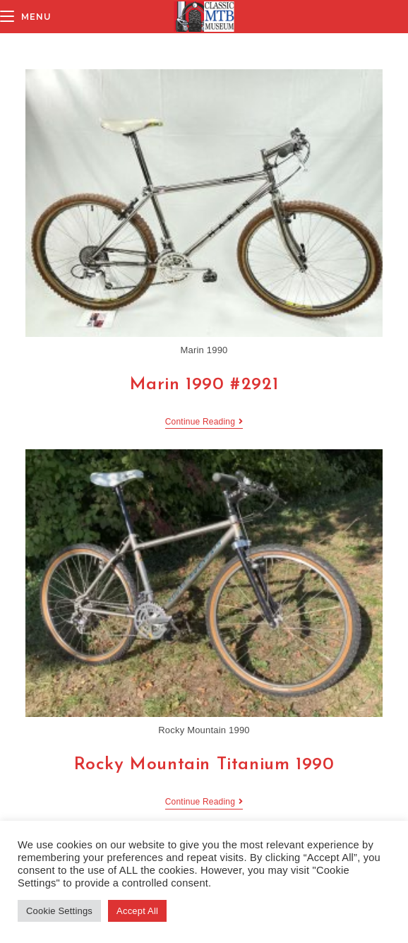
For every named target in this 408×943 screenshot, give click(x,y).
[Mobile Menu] (26, 16)
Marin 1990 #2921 (204, 384)
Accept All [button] (137, 911)
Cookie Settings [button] (59, 911)
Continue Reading (204, 423)
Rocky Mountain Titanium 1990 (204, 764)
